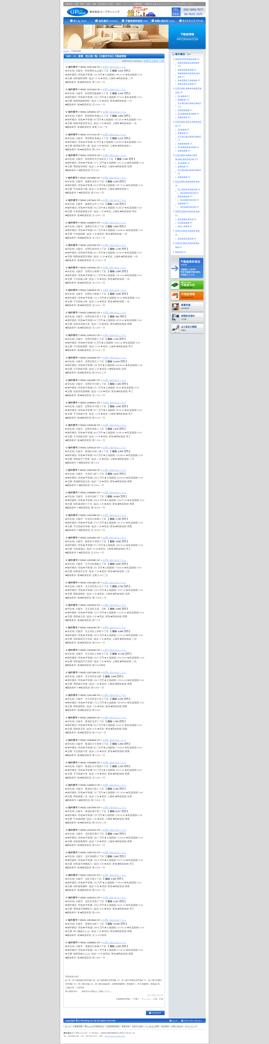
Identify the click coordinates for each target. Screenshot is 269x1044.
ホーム (68, 1026)
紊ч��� (182, 96)
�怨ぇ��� (183, 226)
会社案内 (165, 1026)
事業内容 (126, 1026)
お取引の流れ (137, 1026)
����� (182, 117)
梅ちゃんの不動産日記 (94, 1026)
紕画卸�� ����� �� (187, 181)
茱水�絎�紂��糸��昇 (189, 103)
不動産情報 (77, 1026)
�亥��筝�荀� (188, 193)
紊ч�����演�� (187, 114)
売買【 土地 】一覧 (154, 61)
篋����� (183, 196)
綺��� (182, 203)
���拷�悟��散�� (186, 59)
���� (182, 99)
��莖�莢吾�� (185, 84)
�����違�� (185, 70)
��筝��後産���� (188, 63)
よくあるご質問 (152, 1026)
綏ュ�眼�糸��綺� (187, 189)
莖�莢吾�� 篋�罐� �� (187, 231)
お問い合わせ (177, 1026)
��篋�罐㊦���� (187, 80)
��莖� (179, 252)
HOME (66, 51)
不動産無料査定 (113, 1026)
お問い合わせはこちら (114, 67)
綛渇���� (183, 223)
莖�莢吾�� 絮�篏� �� (187, 211)
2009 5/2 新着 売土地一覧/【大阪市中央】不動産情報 (96, 56)
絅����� (183, 110)
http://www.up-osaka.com (115, 1036)
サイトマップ (191, 1026)
